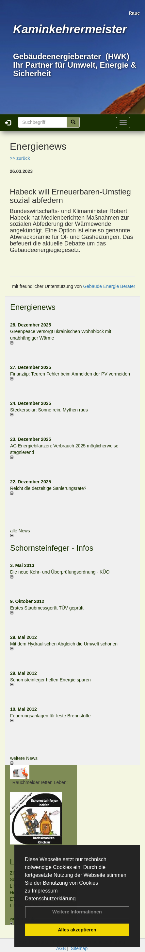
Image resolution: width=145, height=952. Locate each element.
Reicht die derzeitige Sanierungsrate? (51, 488)
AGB (61, 948)
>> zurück (20, 158)
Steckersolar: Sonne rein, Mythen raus (49, 409)
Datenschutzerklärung (50, 898)
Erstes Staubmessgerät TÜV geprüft (47, 607)
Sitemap (79, 948)
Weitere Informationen (77, 911)
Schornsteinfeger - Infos (51, 547)
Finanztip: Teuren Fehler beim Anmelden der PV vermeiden (70, 373)
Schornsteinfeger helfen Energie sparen (50, 679)
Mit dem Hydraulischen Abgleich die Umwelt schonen (64, 643)
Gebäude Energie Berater (109, 286)
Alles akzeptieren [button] (77, 929)
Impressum (44, 891)
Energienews (33, 307)
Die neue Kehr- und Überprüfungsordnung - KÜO (59, 572)
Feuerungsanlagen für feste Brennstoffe (50, 715)
